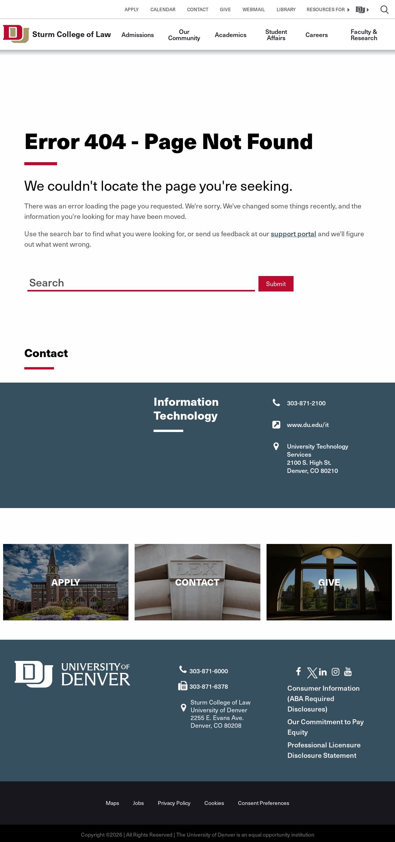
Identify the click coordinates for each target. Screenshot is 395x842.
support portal (293, 233)
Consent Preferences (263, 800)
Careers (317, 34)
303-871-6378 (208, 683)
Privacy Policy (174, 800)
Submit (276, 284)
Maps (112, 800)
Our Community (184, 34)
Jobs (138, 800)
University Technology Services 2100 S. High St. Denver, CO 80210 (317, 458)
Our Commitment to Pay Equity (329, 724)
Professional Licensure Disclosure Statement (334, 747)
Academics (230, 34)
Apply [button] (132, 9)
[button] (327, 9)
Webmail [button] (254, 9)
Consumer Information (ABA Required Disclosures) (334, 696)
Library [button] (286, 9)
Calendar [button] (163, 9)
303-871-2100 (306, 402)
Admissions (138, 34)
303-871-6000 (208, 668)
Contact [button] (197, 9)
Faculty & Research (365, 34)
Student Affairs (277, 34)
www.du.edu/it (308, 424)
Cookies (214, 800)
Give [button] (225, 9)
